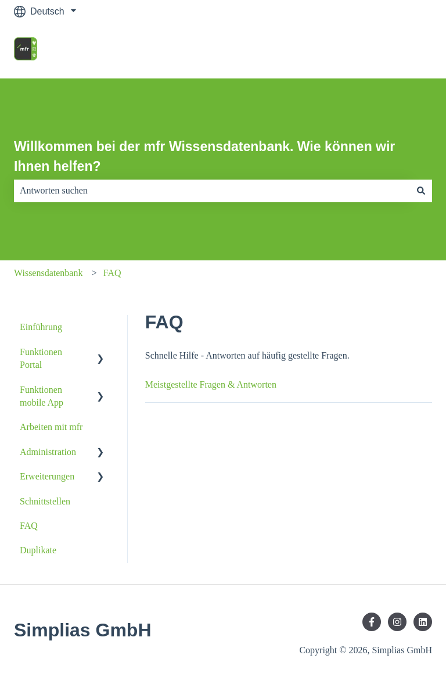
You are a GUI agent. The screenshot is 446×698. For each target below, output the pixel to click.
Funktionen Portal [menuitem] (41, 358)
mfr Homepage (389, 50)
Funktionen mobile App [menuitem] (41, 396)
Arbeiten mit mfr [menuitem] (51, 427)
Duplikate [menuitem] (38, 550)
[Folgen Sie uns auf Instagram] (397, 622)
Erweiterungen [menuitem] (47, 476)
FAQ (112, 273)
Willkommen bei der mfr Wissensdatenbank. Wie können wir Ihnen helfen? (204, 156)
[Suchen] (421, 191)
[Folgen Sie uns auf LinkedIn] (422, 622)
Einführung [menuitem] (41, 327)
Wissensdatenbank (48, 273)
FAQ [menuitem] (29, 526)
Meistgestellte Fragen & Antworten (210, 384)
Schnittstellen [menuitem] (45, 501)
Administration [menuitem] (48, 452)
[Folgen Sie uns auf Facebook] (371, 622)
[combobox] (212, 191)
